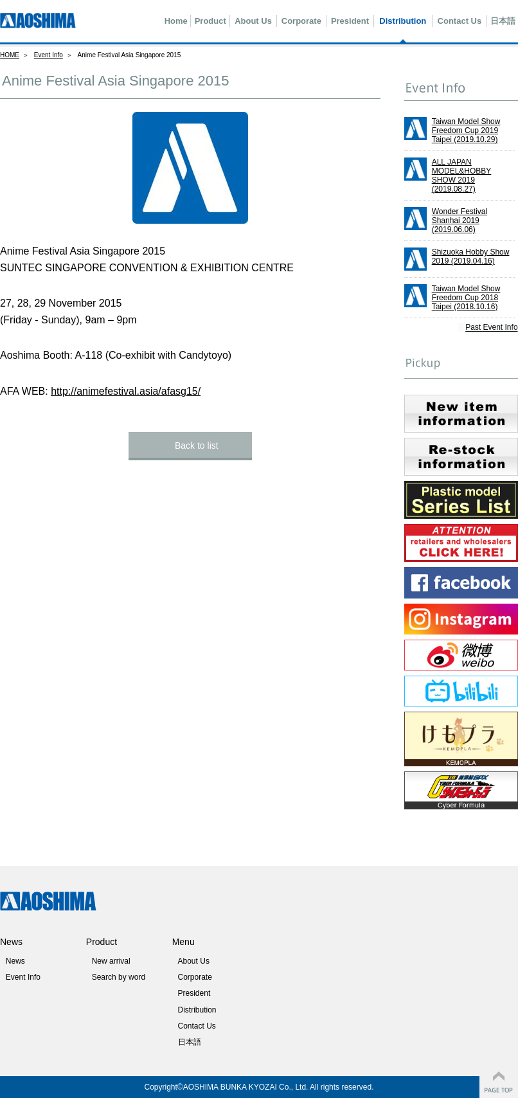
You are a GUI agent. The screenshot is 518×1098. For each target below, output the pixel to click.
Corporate (301, 21)
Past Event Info (492, 327)
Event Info (48, 55)
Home (176, 21)
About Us (253, 21)
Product (210, 21)
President (350, 21)
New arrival (111, 961)
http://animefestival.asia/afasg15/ (126, 391)
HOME (9, 55)
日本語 (502, 21)
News (15, 961)
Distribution (402, 21)
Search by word (118, 977)
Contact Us (460, 21)
